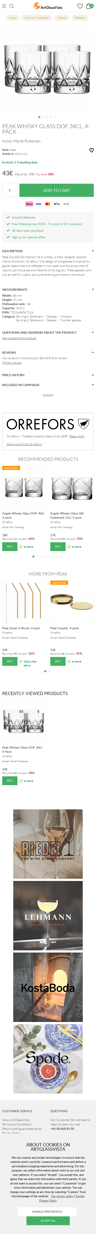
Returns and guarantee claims (22, 1128)
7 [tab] (57, 559)
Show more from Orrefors (24, 444)
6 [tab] (53, 559)
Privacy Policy (11, 1133)
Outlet (48, 395)
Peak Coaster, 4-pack (64, 628)
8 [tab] (61, 559)
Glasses (52, 316)
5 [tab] (55, 120)
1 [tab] (39, 120)
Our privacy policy (62, 1196)
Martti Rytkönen (27, 141)
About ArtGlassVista (15, 1120)
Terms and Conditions (16, 1124)
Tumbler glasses (70, 320)
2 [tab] (43, 120)
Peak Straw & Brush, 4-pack (21, 628)
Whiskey (66, 316)
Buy (10, 546)
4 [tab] (51, 120)
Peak (13, 150)
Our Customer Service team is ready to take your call (70, 1124)
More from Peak (48, 574)
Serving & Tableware (29, 316)
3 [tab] (47, 120)
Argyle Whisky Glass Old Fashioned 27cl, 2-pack (67, 515)
